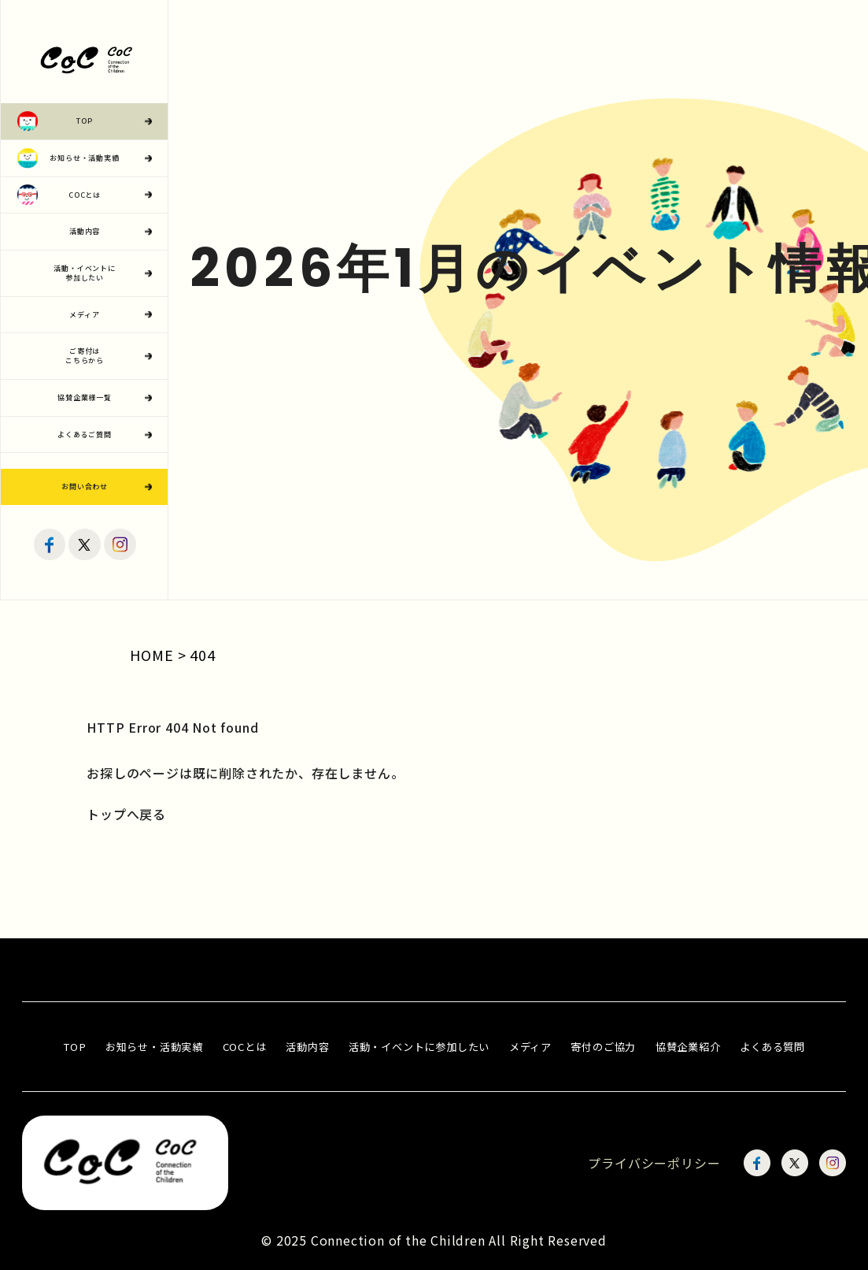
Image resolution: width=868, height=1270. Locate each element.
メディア (530, 1046)
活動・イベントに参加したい (419, 1046)
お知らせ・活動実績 (154, 1046)
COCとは (245, 1046)
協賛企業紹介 (688, 1046)
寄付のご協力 (603, 1046)
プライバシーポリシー (654, 1162)
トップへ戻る (126, 813)
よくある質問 (772, 1046)
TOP (74, 1046)
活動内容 (307, 1046)
